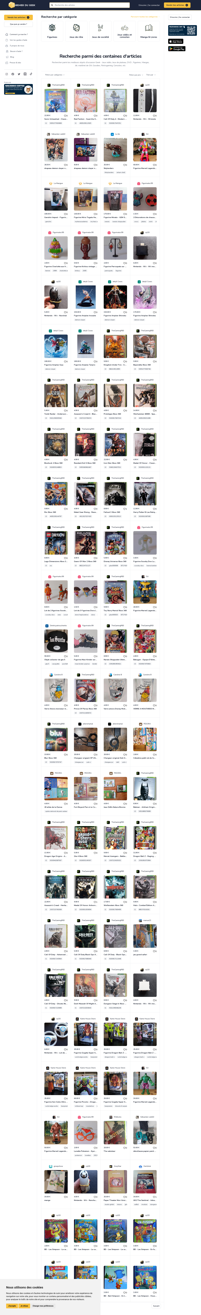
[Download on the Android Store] (176, 48)
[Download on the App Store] (175, 41)
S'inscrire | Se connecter (149, 5)
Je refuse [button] (24, 1306)
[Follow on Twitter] (19, 74)
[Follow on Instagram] (7, 74)
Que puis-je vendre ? (18, 24)
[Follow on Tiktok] (31, 74)
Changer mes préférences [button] (43, 1306)
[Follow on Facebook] (13, 74)
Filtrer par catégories (55, 75)
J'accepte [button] (12, 1306)
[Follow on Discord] (25, 74)
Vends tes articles (177, 5)
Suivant (156, 1306)
